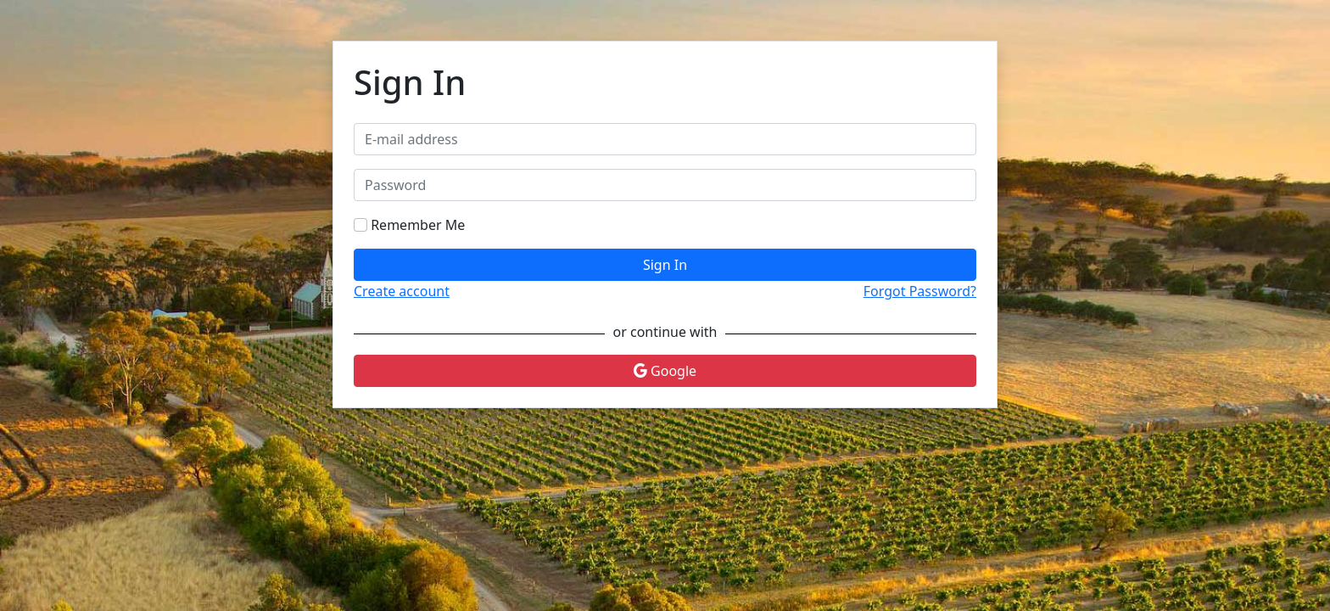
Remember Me (418, 225)
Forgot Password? (919, 291)
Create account (402, 291)
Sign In (665, 264)
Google (665, 371)
